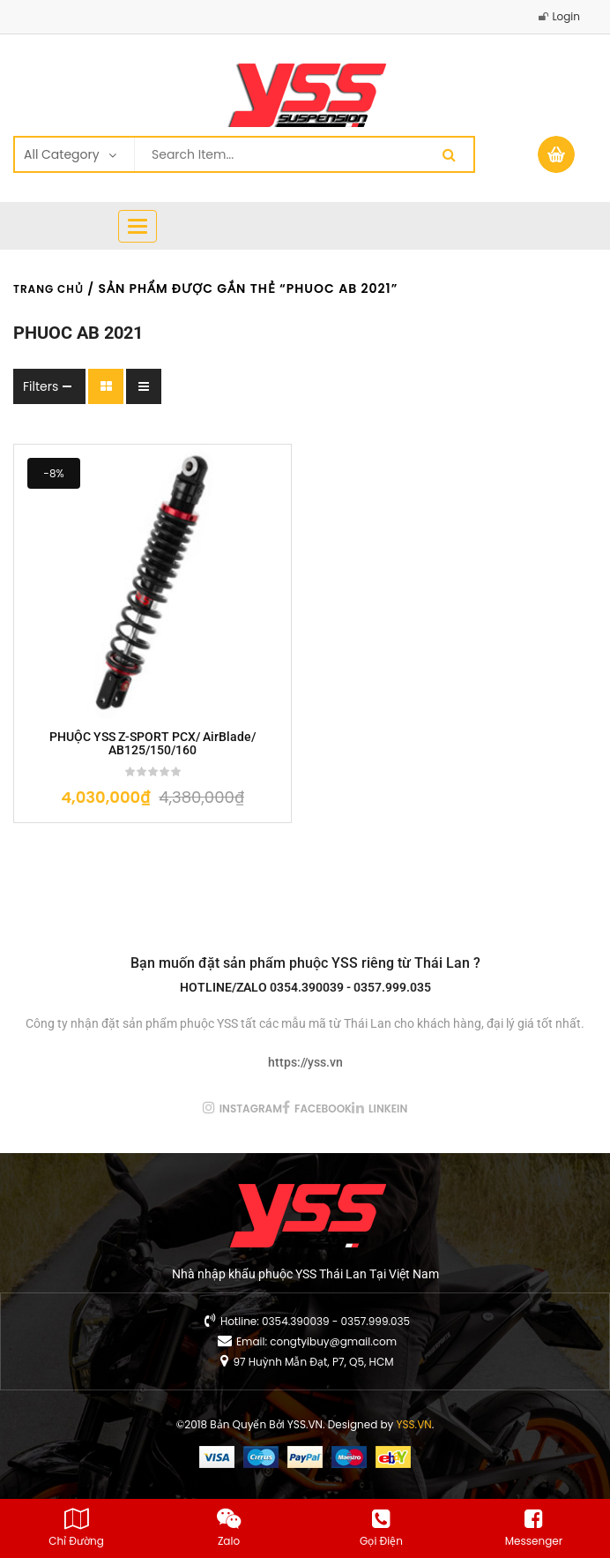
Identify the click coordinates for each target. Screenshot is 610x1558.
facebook (323, 1108)
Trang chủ (48, 288)
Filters (40, 386)
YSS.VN (414, 1424)
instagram (250, 1108)
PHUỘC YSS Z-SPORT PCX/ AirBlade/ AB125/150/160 (152, 743)
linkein (387, 1108)
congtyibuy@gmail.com (333, 1341)
